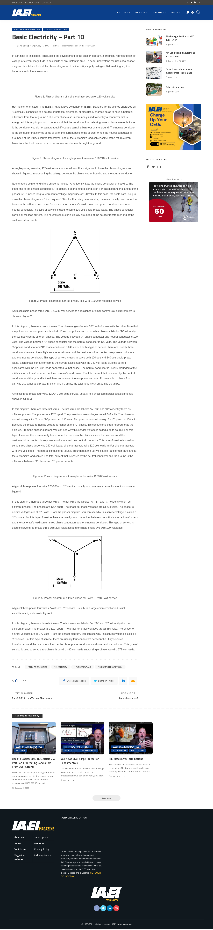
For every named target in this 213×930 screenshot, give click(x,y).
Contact (18, 844)
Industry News (42, 856)
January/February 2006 (56, 29)
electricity (61, 667)
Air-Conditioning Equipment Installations (181, 54)
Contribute (20, 850)
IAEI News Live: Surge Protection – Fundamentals (81, 761)
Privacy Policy (42, 850)
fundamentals (83, 667)
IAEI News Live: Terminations (126, 759)
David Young (23, 46)
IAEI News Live (71, 751)
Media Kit (39, 844)
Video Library (89, 751)
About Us (19, 838)
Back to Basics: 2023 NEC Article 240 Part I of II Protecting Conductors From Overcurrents (31, 763)
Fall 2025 (20, 751)
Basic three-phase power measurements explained (179, 71)
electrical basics (38, 667)
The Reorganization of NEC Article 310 (180, 38)
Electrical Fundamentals (27, 29)
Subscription (41, 838)
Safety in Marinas (175, 87)
